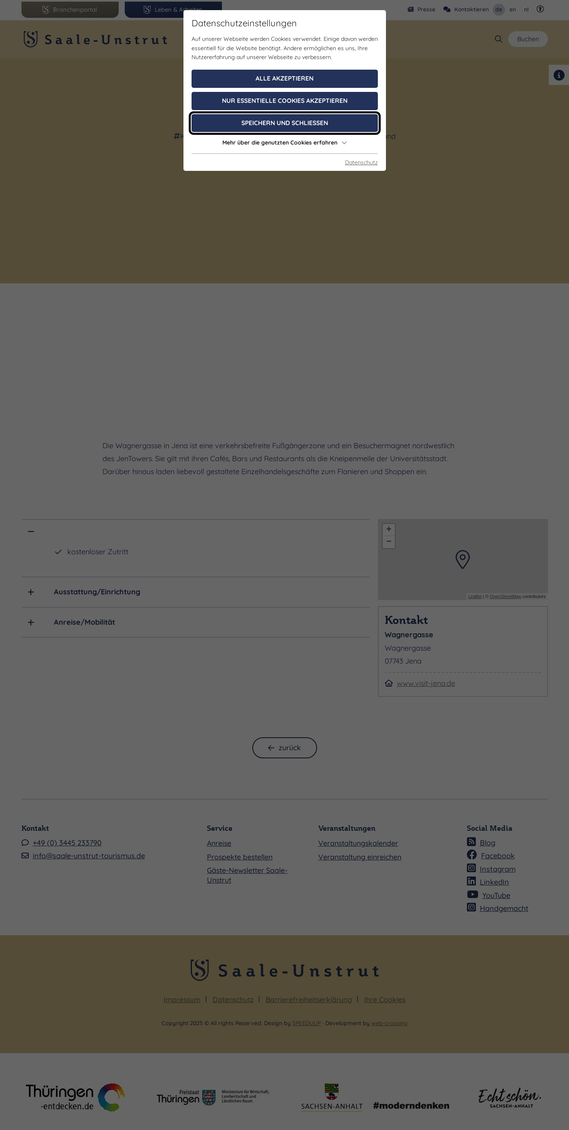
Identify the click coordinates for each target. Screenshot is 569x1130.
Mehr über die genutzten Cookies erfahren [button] (284, 142)
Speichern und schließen (284, 123)
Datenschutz (361, 162)
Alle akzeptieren (284, 78)
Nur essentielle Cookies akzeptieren (284, 100)
